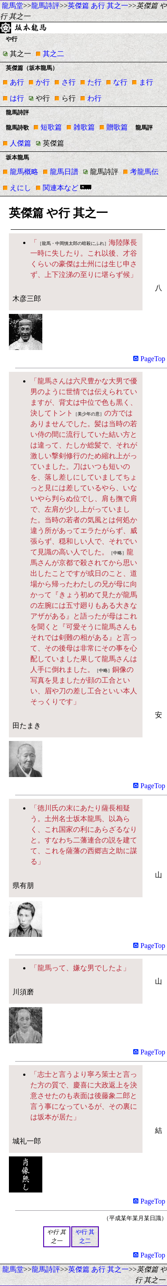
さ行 (68, 82)
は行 (17, 98)
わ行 (94, 98)
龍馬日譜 (64, 171)
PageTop (149, 358)
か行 (43, 82)
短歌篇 (51, 127)
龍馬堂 (12, 5)
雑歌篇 (84, 127)
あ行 (17, 82)
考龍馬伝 (144, 171)
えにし (20, 187)
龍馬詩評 (45, 5)
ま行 (146, 82)
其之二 (53, 53)
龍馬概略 (24, 171)
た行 (94, 82)
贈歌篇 (117, 127)
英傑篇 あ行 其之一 (98, 5)
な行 (120, 82)
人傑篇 (20, 143)
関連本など (60, 187)
